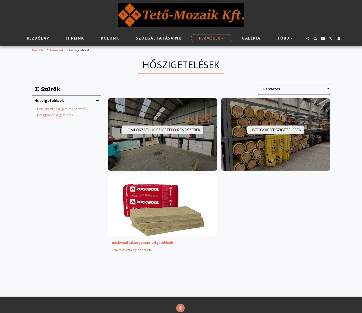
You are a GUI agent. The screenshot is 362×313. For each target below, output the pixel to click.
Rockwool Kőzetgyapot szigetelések (146, 242)
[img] (162, 205)
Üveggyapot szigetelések (55, 115)
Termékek (57, 50)
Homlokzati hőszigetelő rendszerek (62, 109)
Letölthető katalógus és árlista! (133, 251)
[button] (307, 38)
